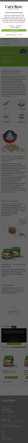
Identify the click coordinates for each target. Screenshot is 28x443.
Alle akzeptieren (14, 30)
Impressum (20, 34)
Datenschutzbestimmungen (11, 34)
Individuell (14, 32)
